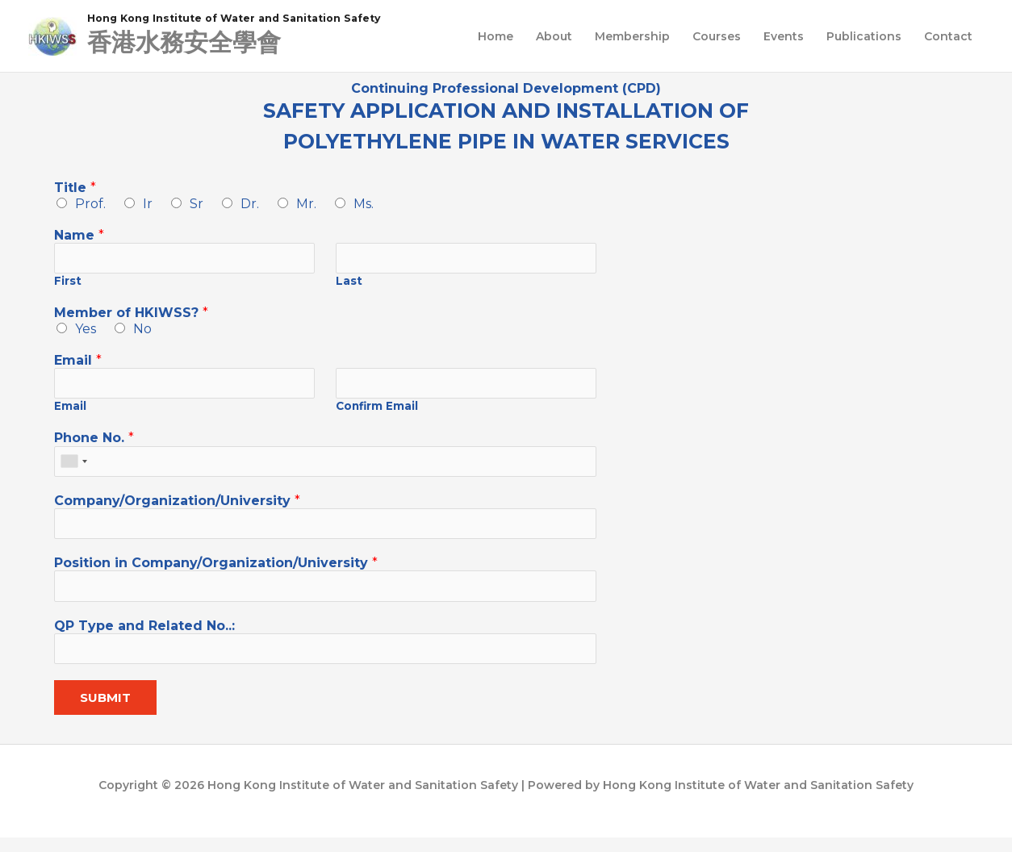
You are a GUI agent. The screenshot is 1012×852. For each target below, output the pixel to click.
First (68, 284)
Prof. (90, 205)
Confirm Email (377, 412)
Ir (148, 205)
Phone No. (94, 444)
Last (349, 284)
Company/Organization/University (177, 508)
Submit (105, 712)
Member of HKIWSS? (131, 316)
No (142, 332)
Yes (85, 332)
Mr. (306, 205)
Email (78, 364)
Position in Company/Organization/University (216, 573)
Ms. (363, 205)
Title (75, 189)
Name (79, 236)
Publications (863, 37)
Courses (716, 37)
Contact (948, 37)
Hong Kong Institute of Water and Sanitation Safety (257, 18)
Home (495, 37)
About (554, 37)
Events (783, 37)
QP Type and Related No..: (144, 637)
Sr (196, 205)
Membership (632, 37)
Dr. (249, 205)
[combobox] (73, 468)
